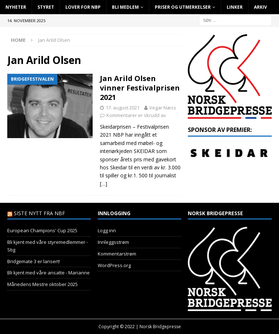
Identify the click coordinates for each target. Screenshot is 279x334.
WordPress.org (114, 265)
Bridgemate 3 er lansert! (33, 261)
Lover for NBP (83, 7)
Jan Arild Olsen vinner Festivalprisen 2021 (140, 87)
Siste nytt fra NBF (39, 213)
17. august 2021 (123, 107)
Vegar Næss (162, 107)
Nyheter (15, 7)
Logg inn (107, 230)
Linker (235, 7)
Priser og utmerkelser (183, 7)
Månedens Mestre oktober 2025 (42, 284)
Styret (45, 7)
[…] (103, 183)
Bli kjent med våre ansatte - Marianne (48, 272)
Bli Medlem (125, 7)
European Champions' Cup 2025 (42, 230)
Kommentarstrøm (117, 253)
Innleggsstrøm (113, 242)
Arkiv (260, 7)
